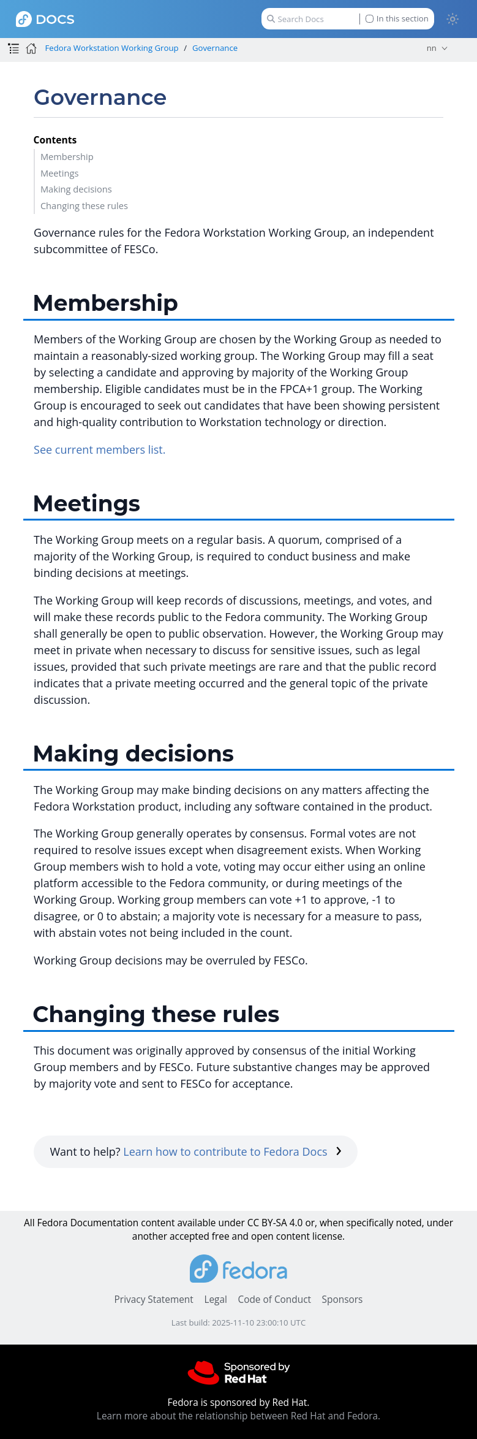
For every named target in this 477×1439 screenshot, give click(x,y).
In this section (397, 18)
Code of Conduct (274, 1299)
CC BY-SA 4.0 (275, 1222)
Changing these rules (84, 205)
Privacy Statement (154, 1299)
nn (432, 47)
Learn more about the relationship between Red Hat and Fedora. (238, 1416)
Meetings (59, 173)
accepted (189, 1236)
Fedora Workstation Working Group (111, 47)
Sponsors (342, 1299)
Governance (215, 47)
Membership (67, 156)
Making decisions (76, 189)
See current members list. (99, 449)
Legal (215, 1299)
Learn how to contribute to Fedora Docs (232, 1151)
